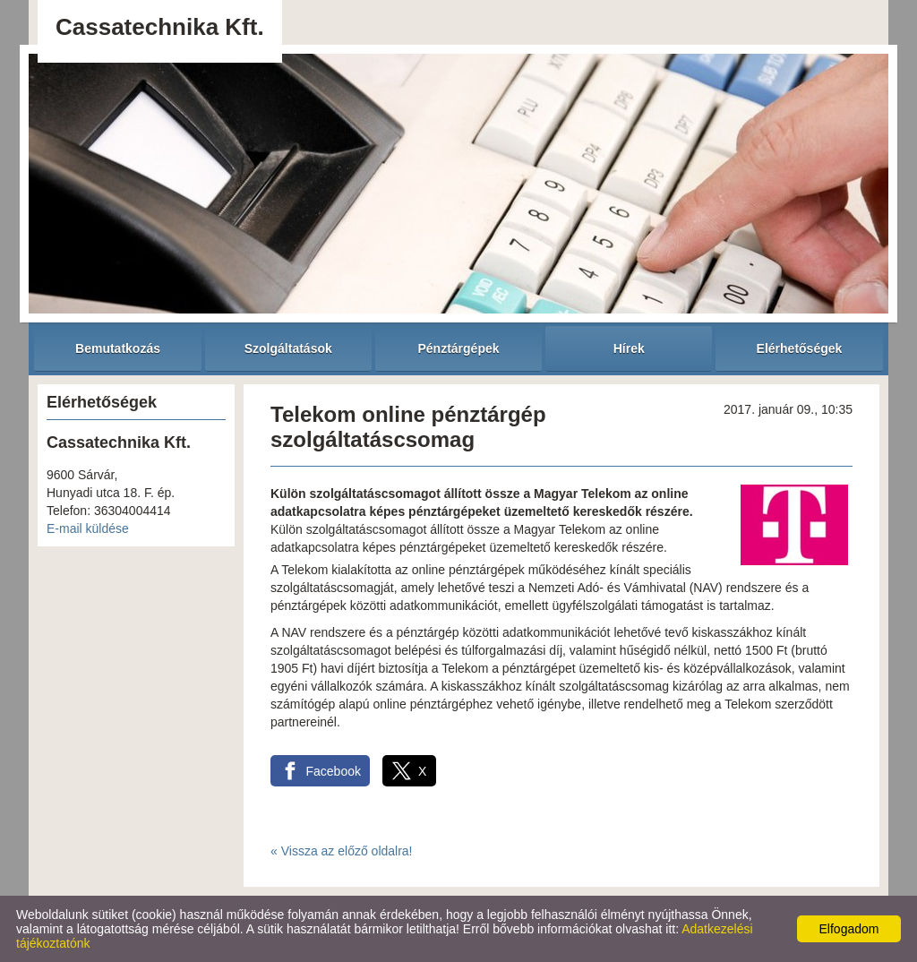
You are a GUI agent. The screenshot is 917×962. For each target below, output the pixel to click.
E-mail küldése (88, 528)
